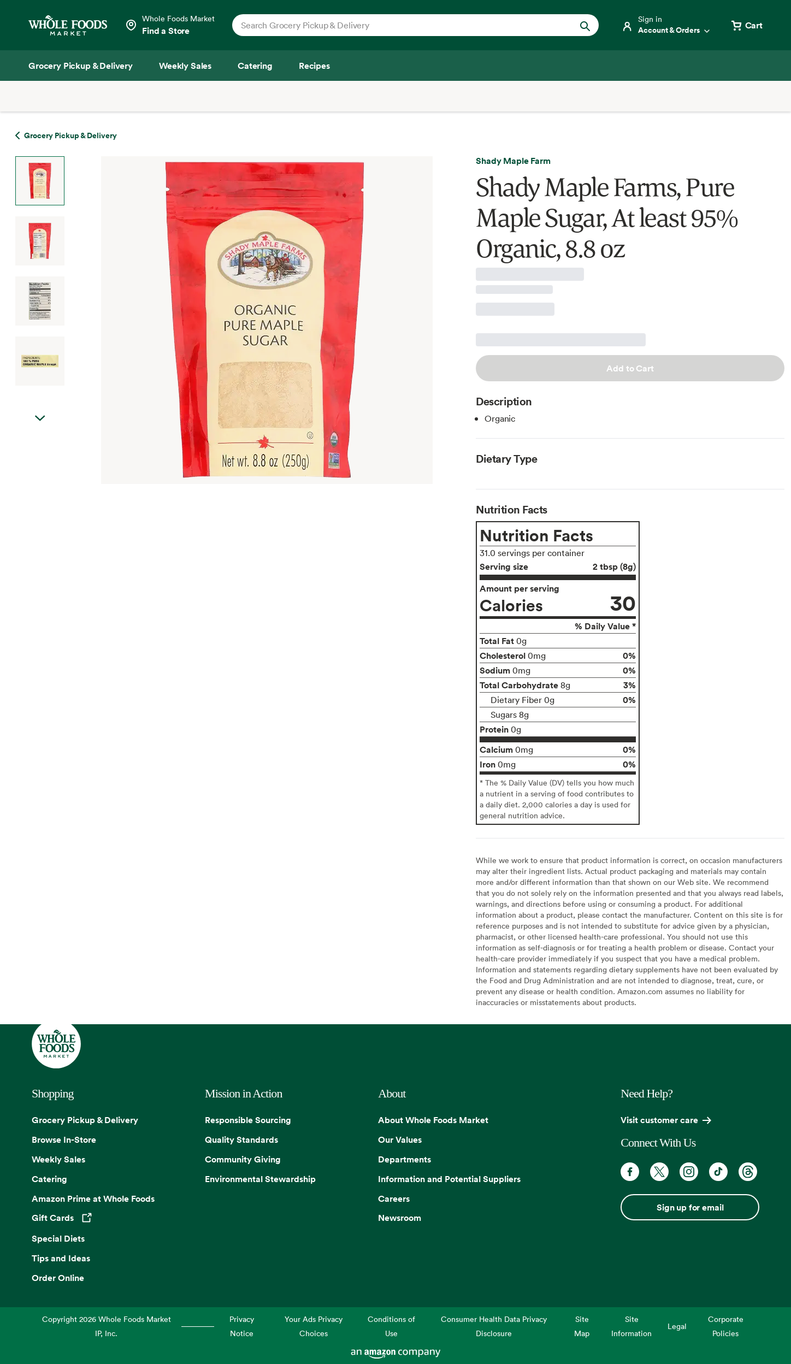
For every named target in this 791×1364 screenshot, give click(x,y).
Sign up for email (690, 1207)
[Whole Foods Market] (67, 25)
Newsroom (399, 1218)
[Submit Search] (585, 25)
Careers (394, 1198)
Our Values (400, 1139)
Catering (49, 1179)
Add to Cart (629, 368)
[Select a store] (170, 25)
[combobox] (398, 25)
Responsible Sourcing (248, 1120)
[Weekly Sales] (185, 65)
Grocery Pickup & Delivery (85, 1120)
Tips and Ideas (61, 1258)
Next (39, 418)
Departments (404, 1159)
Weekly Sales (58, 1159)
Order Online (58, 1278)
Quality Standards (241, 1139)
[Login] (666, 25)
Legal (677, 1326)
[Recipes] (314, 65)
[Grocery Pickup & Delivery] (80, 65)
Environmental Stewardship (260, 1179)
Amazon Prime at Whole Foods (93, 1198)
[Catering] (255, 65)
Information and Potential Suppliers (449, 1179)
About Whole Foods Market (433, 1120)
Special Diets (58, 1238)
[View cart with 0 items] (746, 25)
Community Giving (243, 1159)
